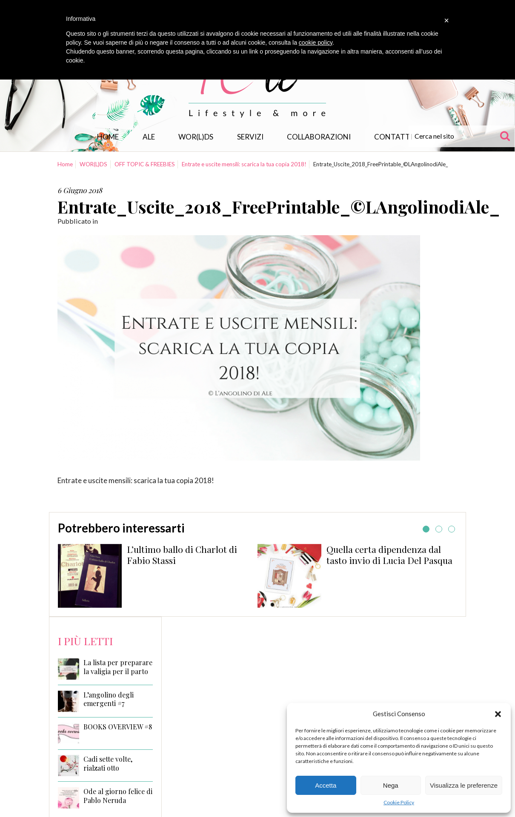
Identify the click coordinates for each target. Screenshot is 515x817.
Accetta (325, 785)
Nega (390, 785)
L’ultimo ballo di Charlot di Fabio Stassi (182, 554)
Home (108, 136)
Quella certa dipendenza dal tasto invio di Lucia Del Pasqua (389, 554)
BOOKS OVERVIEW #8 (117, 727)
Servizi (250, 136)
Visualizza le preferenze (464, 785)
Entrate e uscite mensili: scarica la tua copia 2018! (244, 164)
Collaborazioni (319, 136)
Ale (149, 136)
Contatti (393, 136)
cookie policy (315, 42)
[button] (498, 714)
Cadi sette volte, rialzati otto (107, 763)
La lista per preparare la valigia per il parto (117, 667)
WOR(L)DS (195, 136)
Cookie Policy (398, 802)
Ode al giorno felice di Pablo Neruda (117, 796)
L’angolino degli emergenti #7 (108, 699)
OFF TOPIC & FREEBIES (144, 164)
